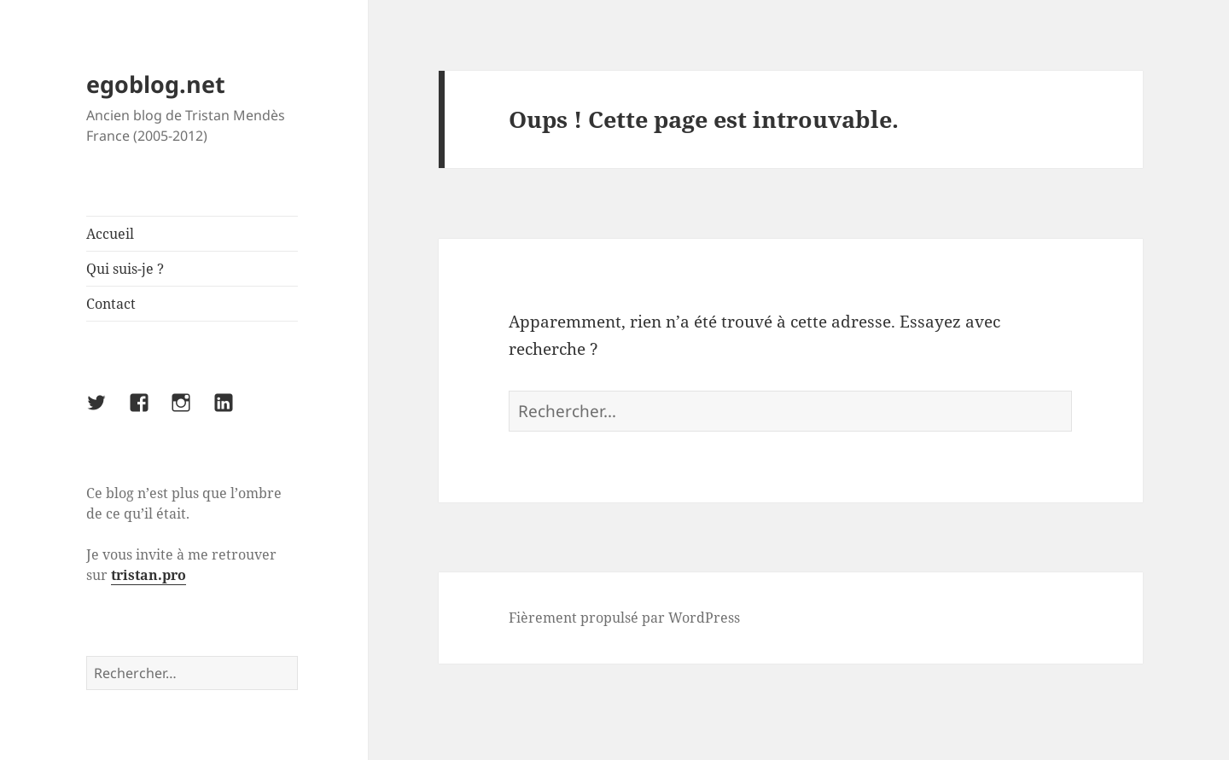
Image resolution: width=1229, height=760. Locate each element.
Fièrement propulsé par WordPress (624, 617)
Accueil (110, 233)
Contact (111, 303)
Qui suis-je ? (125, 268)
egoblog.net (155, 84)
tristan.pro (148, 575)
